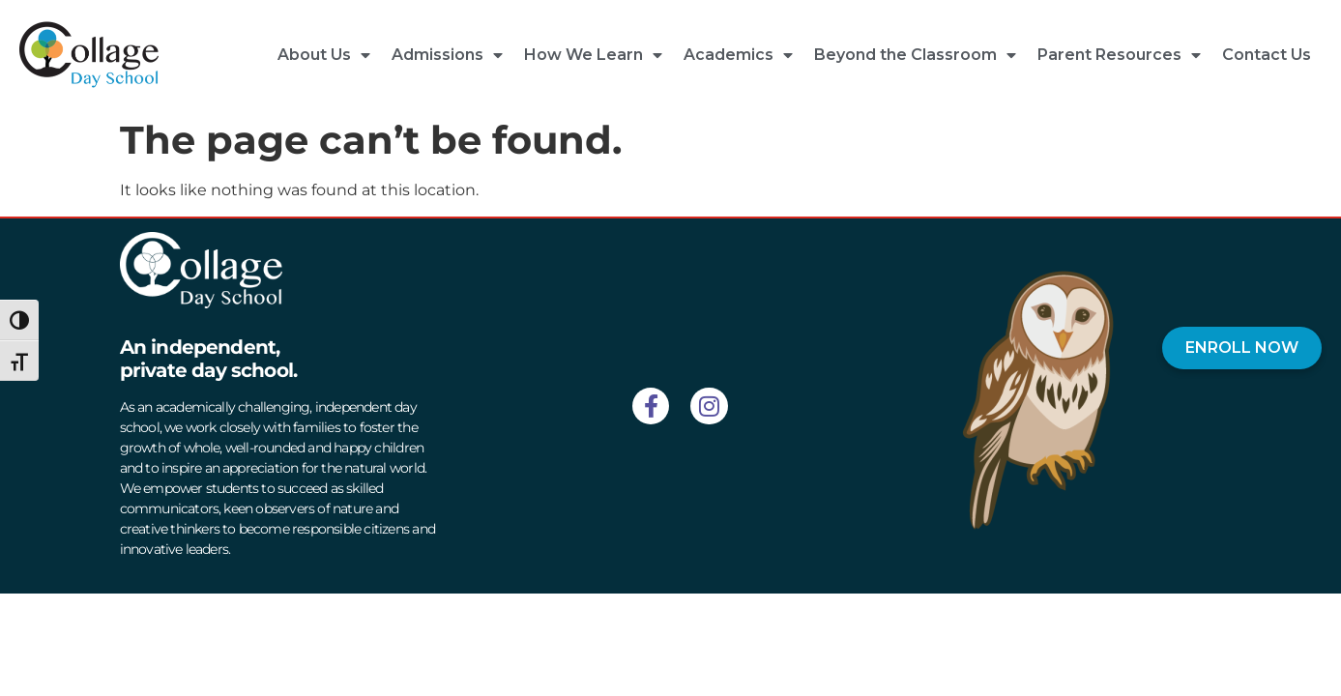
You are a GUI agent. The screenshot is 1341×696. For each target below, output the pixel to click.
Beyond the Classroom (915, 55)
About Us (323, 55)
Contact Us (1266, 54)
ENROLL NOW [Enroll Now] (1241, 347)
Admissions (447, 55)
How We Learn (593, 55)
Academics (738, 55)
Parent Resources (1119, 55)
